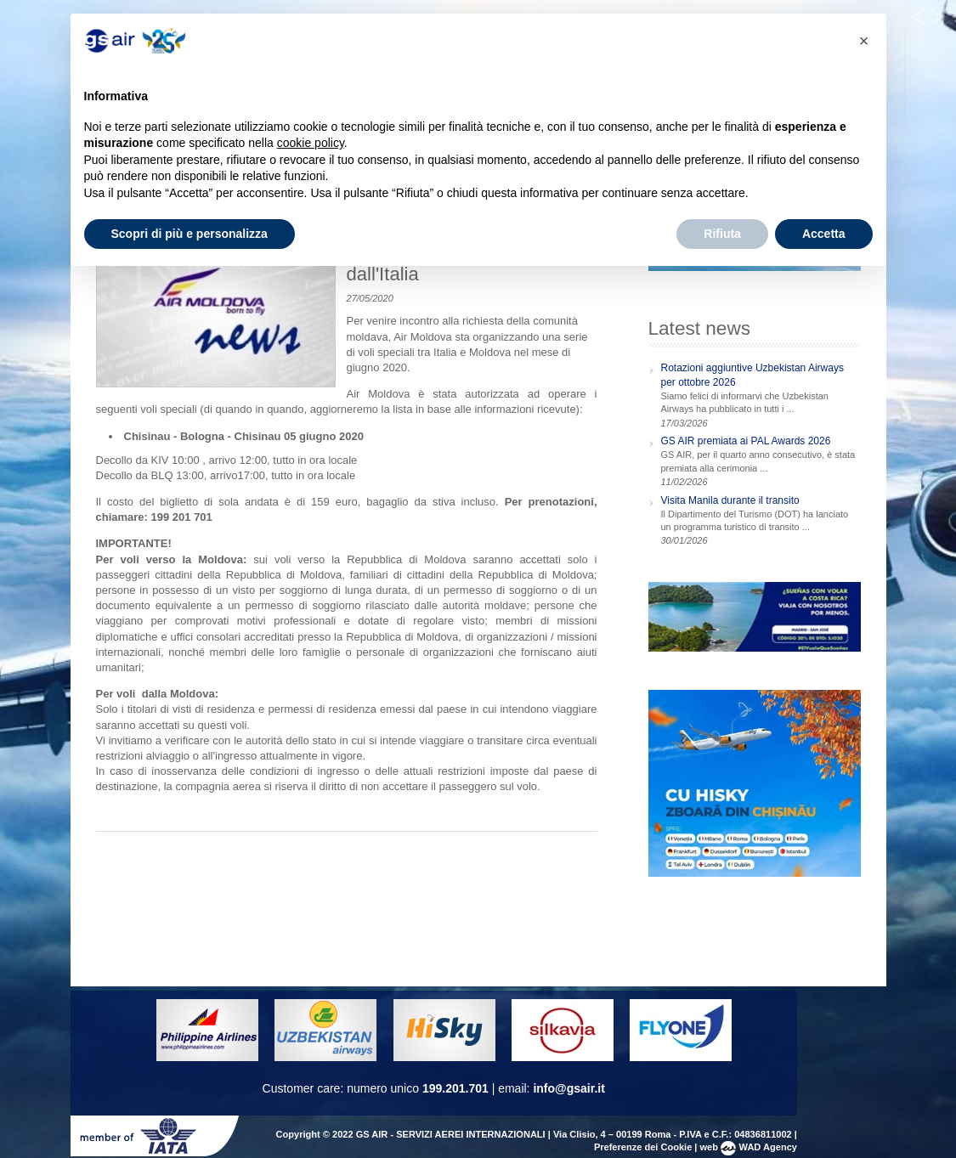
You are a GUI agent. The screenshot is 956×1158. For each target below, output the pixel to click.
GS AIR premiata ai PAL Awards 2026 (746, 441)
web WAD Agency (748, 1147)
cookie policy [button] (310, 143)
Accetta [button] (824, 233)
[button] (864, 40)
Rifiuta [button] (722, 233)
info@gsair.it (568, 1088)
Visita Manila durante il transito (730, 500)
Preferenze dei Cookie (643, 1147)
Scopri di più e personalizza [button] (189, 233)
